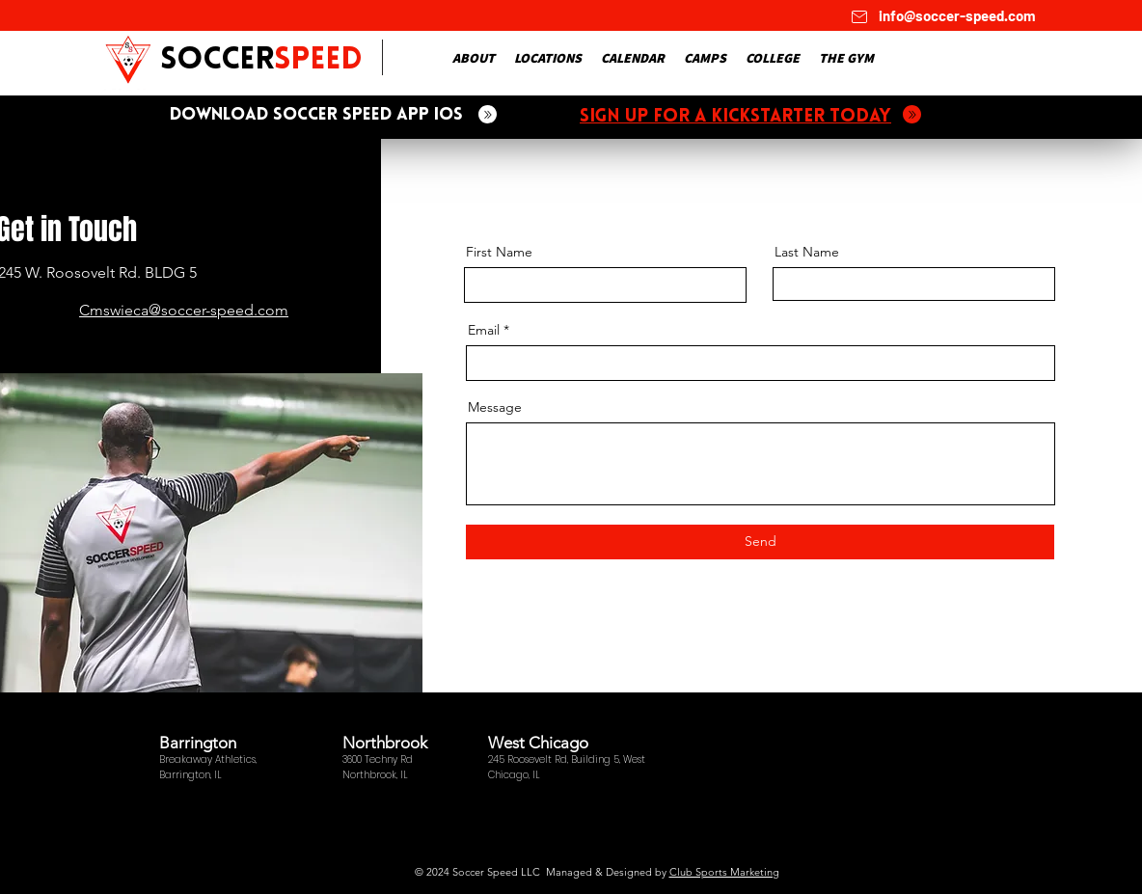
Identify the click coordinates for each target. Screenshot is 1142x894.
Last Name (807, 251)
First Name (499, 251)
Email (484, 330)
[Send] (760, 542)
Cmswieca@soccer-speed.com (183, 310)
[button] (473, 58)
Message (495, 407)
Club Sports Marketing (724, 872)
